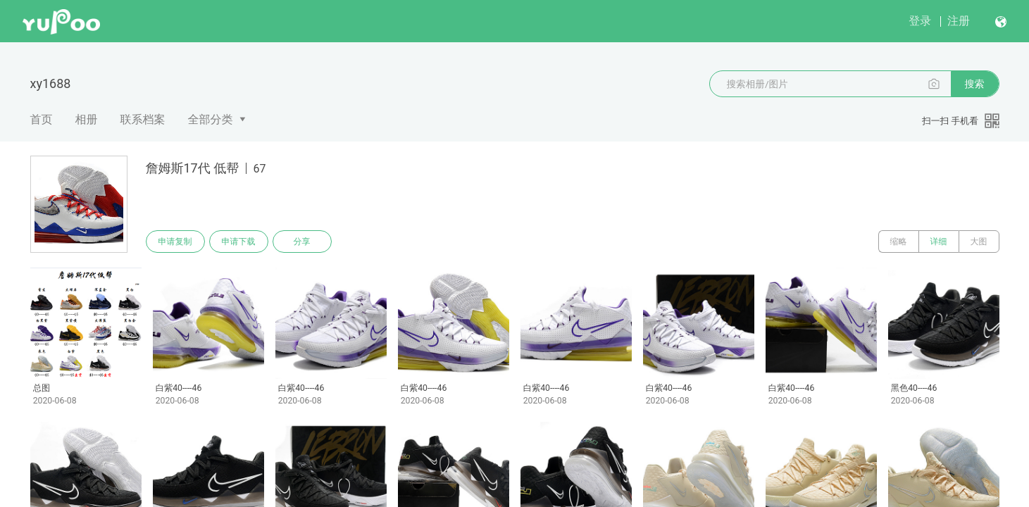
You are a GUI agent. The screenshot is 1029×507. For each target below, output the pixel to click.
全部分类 (210, 119)
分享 (302, 241)
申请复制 (175, 241)
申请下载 (239, 241)
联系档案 (143, 119)
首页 (41, 119)
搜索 (975, 83)
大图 (979, 241)
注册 (958, 20)
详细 (938, 241)
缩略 (898, 241)
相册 (86, 119)
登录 (920, 20)
